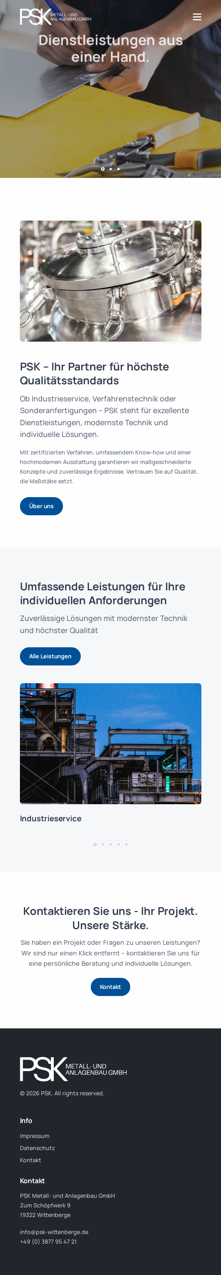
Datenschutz (37, 1148)
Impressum (34, 1136)
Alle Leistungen (50, 656)
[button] (103, 169)
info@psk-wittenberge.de (54, 1232)
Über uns (41, 506)
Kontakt (110, 987)
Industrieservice (50, 818)
